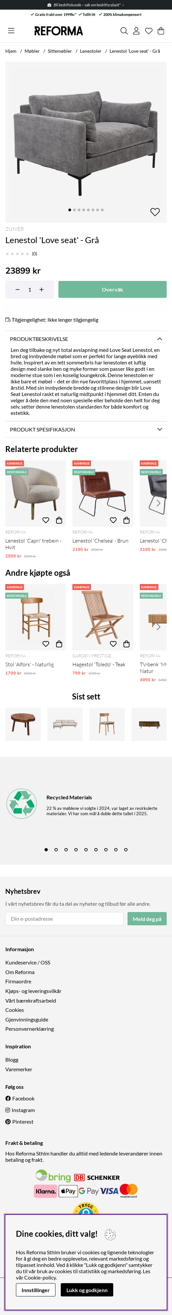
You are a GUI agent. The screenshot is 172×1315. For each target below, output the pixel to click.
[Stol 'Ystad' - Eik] (107, 724)
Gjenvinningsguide (26, 1019)
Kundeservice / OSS (27, 962)
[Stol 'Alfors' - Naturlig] (35, 617)
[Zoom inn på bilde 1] (86, 142)
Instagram (23, 1110)
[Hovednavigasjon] (11, 31)
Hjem (11, 51)
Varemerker (18, 1069)
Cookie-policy (40, 1277)
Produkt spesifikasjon (42, 429)
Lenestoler (91, 51)
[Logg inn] (136, 31)
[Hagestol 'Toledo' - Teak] (102, 617)
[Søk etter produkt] (124, 31)
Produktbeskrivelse (39, 339)
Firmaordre (18, 981)
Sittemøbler (60, 51)
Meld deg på (147, 919)
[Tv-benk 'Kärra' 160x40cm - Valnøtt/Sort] (149, 724)
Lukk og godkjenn (87, 1290)
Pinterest (23, 1121)
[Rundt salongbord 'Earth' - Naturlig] (23, 724)
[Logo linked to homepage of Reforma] (59, 30)
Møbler (32, 51)
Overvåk (112, 289)
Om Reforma (20, 972)
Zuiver (14, 229)
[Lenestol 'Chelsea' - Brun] (102, 493)
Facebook (23, 1098)
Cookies (14, 1010)
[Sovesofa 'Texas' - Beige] (65, 724)
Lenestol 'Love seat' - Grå (135, 51)
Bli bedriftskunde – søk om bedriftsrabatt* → (86, 5)
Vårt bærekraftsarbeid (30, 1000)
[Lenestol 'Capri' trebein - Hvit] (35, 493)
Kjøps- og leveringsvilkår (33, 991)
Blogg (11, 1059)
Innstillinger (36, 1290)
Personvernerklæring (29, 1028)
